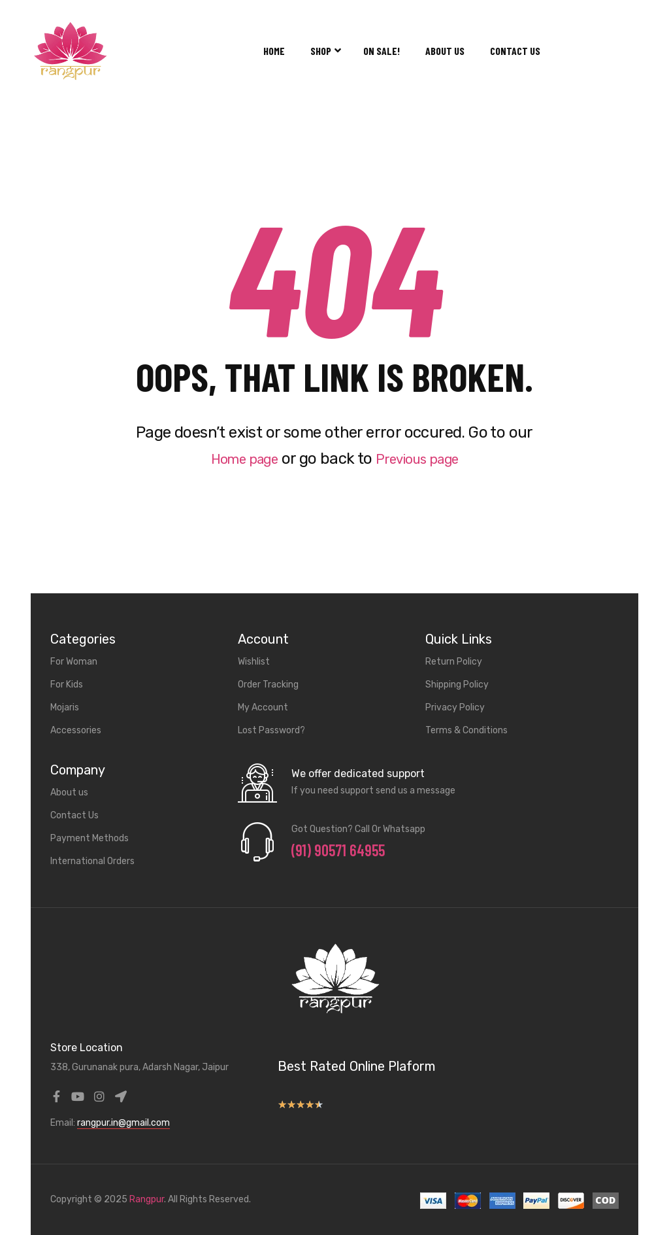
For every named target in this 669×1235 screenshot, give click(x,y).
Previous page (423, 458)
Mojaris (64, 707)
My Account (263, 707)
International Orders (92, 861)
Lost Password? (271, 730)
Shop (324, 50)
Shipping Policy (457, 684)
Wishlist (254, 661)
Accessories (75, 730)
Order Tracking (268, 684)
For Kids (66, 684)
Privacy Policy (455, 707)
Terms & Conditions (466, 730)
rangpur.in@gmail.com (123, 1122)
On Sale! (381, 50)
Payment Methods (89, 838)
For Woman (73, 661)
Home (274, 50)
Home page (236, 458)
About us (445, 50)
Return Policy (453, 661)
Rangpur (146, 1199)
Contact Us (515, 50)
